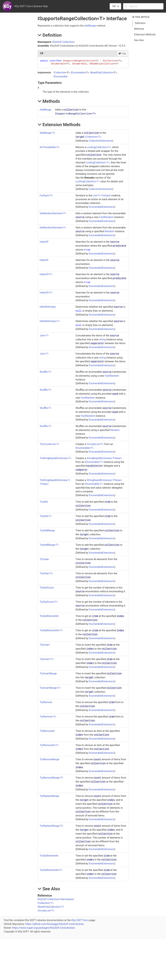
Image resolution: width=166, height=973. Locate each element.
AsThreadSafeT (50, 147)
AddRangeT (47, 132)
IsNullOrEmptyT (50, 321)
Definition (140, 23)
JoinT (44, 335)
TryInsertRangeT (50, 687)
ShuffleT (45, 371)
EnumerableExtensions (101, 206)
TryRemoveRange (49, 759)
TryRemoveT (48, 716)
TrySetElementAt (49, 855)
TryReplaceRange (49, 795)
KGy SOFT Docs (80, 920)
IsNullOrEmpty (48, 306)
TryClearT (46, 573)
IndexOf (44, 241)
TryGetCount (47, 587)
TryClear (44, 559)
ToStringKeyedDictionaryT (55, 458)
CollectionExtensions (100, 140)
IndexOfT (46, 274)
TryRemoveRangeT (51, 777)
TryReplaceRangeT (51, 825)
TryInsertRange (48, 673)
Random (109, 231)
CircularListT (95, 444)
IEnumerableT (84, 447)
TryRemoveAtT (49, 745)
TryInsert (45, 644)
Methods (139, 28)
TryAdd (44, 501)
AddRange (90, 25)
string (102, 339)
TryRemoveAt (47, 730)
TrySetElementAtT (51, 870)
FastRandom (106, 217)
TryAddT (46, 516)
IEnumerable (78, 72)
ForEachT (46, 195)
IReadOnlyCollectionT (51, 906)
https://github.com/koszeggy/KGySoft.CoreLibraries (54, 923)
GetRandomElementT (53, 213)
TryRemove (46, 702)
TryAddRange (47, 530)
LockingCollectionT (99, 147)
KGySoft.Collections (63, 41)
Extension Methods (145, 34)
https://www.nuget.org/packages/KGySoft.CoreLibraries (43, 927)
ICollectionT (93, 136)
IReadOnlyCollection (101, 72)
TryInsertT (47, 659)
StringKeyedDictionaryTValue (104, 458)
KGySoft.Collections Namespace (56, 899)
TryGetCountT (49, 601)
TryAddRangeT (49, 544)
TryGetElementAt (49, 616)
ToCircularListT (49, 444)
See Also (139, 40)
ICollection (59, 72)
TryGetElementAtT (51, 630)
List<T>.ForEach (102, 195)
